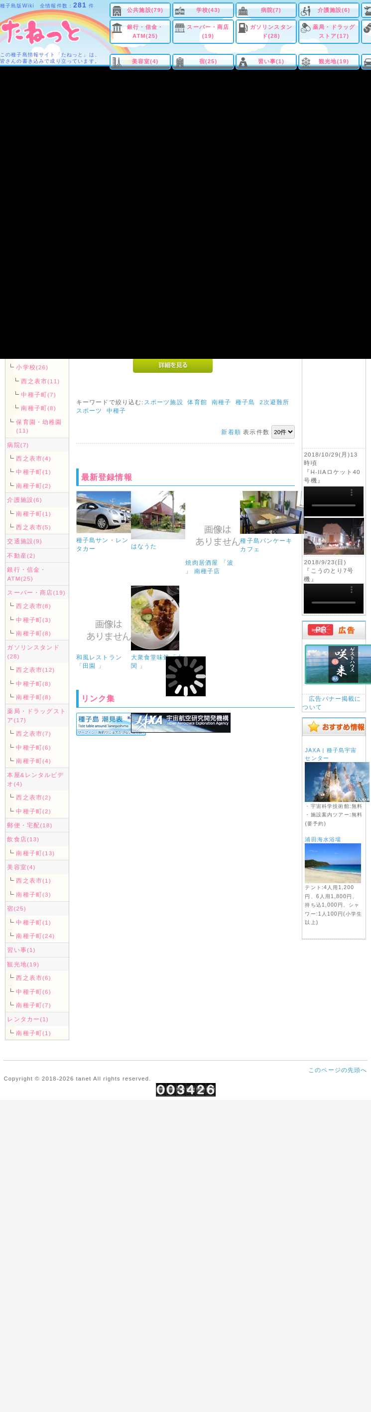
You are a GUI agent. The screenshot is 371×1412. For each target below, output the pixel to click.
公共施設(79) (145, 10)
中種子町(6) (33, 747)
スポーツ (89, 410)
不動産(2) (21, 555)
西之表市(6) (33, 977)
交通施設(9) (24, 541)
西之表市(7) (33, 733)
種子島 (245, 402)
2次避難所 (274, 402)
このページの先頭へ (337, 1070)
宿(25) (208, 61)
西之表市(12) (35, 669)
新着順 (231, 432)
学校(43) (208, 10)
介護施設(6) (334, 10)
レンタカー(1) (27, 1019)
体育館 (197, 402)
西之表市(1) (33, 880)
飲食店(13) (23, 839)
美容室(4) (145, 61)
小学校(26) (32, 367)
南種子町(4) (33, 761)
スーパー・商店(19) (208, 31)
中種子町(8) (33, 683)
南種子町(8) (38, 408)
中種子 (116, 410)
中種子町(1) (33, 472)
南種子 (221, 402)
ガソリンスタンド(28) (271, 31)
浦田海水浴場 (323, 839)
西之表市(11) (40, 381)
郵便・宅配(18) (29, 825)
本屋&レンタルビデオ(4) (35, 779)
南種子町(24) (35, 936)
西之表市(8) (33, 606)
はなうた (144, 546)
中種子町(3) (33, 620)
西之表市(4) (33, 458)
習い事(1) (271, 61)
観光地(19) (334, 61)
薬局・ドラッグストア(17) (334, 31)
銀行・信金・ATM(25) (145, 31)
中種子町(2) (33, 811)
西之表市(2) (33, 797)
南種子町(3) (33, 894)
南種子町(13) (35, 853)
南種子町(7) (33, 1005)
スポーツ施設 (163, 402)
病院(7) (271, 10)
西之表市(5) (33, 527)
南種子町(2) (33, 485)
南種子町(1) (33, 513)
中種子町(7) (38, 394)
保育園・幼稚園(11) (39, 426)
